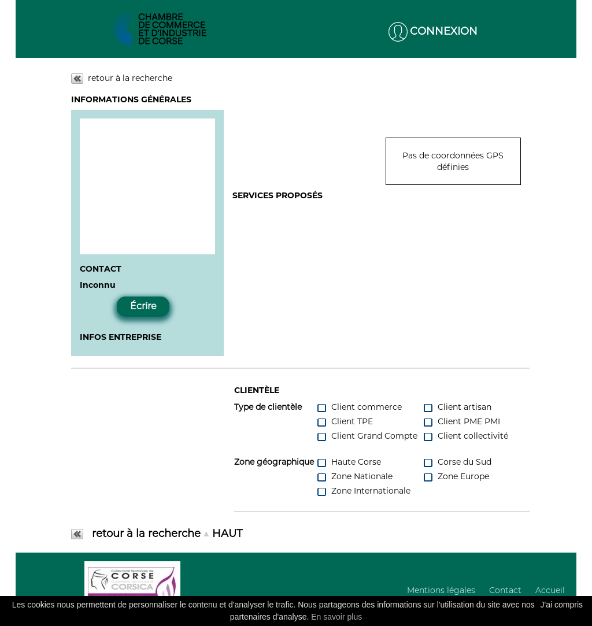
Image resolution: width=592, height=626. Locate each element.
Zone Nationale (354, 476)
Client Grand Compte (366, 436)
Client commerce (359, 407)
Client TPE (344, 421)
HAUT (227, 533)
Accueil (550, 590)
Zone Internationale (363, 491)
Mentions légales (441, 590)
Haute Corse (348, 462)
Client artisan (457, 407)
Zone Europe (456, 476)
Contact (505, 590)
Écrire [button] (143, 306)
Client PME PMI (461, 421)
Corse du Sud (457, 462)
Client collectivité (465, 436)
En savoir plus (336, 616)
